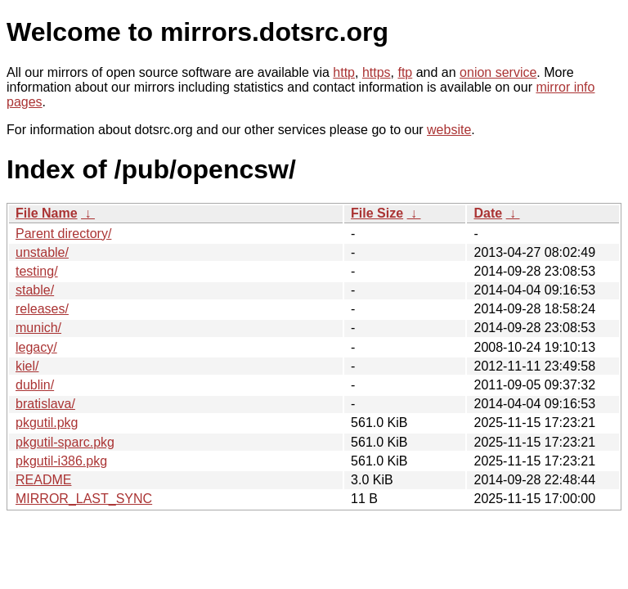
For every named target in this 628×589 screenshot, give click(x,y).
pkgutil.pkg (47, 422)
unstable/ (42, 252)
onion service (498, 72)
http (344, 72)
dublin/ (35, 385)
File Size (377, 213)
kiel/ (27, 366)
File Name (47, 213)
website (449, 130)
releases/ (42, 309)
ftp (404, 72)
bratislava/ (45, 404)
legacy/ (36, 347)
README (43, 480)
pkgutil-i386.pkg (61, 461)
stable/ (35, 290)
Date (487, 213)
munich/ (38, 328)
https (376, 72)
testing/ (37, 271)
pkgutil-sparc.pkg (65, 442)
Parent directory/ (63, 234)
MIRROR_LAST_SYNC (84, 499)
